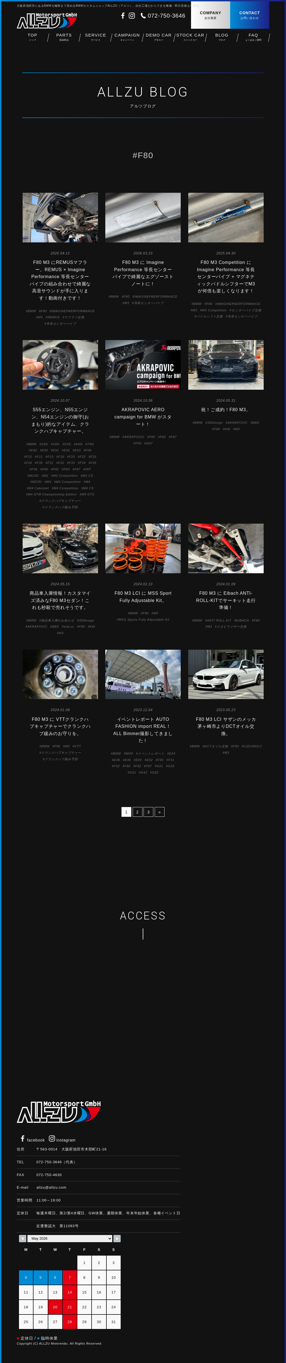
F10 (29, 456)
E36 (117, 760)
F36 (34, 469)
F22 (82, 456)
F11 (40, 456)
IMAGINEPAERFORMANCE (73, 311)
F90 (138, 443)
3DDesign (215, 422)
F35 (93, 462)
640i (79, 444)
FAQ (253, 39)
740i (90, 444)
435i (56, 444)
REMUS (53, 317)
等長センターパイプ (61, 323)
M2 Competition (65, 475)
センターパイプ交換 (246, 310)
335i (44, 444)
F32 (61, 462)
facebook (32, 1140)
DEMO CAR (159, 39)
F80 (44, 311)
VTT (78, 746)
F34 (82, 462)
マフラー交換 (74, 317)
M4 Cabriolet (39, 488)
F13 (50, 456)
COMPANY (210, 15)
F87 (77, 469)
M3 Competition (214, 310)
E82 (34, 450)
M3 (40, 317)
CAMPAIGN (127, 39)
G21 (160, 766)
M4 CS (88, 488)
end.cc (69, 626)
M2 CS (88, 475)
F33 (72, 462)
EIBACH (242, 620)
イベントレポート (151, 753)
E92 (67, 450)
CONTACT (249, 15)
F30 (40, 462)
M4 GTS (88, 494)
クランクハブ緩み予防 (61, 507)
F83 (67, 469)
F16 (61, 456)
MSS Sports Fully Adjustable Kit (144, 619)
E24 (172, 753)
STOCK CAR (190, 39)
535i (67, 444)
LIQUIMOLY (253, 746)
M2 (46, 475)
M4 (87, 481)
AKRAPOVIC (134, 437)
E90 (45, 450)
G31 (133, 772)
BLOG (222, 39)
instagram (62, 1140)
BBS (255, 422)
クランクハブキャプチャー (61, 500)
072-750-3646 (166, 16)
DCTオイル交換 (216, 746)
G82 (155, 772)
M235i (37, 481)
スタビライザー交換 (232, 626)
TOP (32, 39)
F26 (29, 462)
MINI (129, 753)
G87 (149, 443)
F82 (56, 469)
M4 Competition (66, 488)
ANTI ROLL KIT (219, 620)
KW (227, 429)
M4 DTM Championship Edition (52, 494)
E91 (56, 450)
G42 (144, 772)
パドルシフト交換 (209, 316)
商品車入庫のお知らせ (57, 620)
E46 (128, 760)
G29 (171, 766)
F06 (88, 450)
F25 (93, 456)
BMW (32, 311)
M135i (34, 475)
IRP (88, 469)
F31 (50, 462)
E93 (78, 450)
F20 (72, 456)
